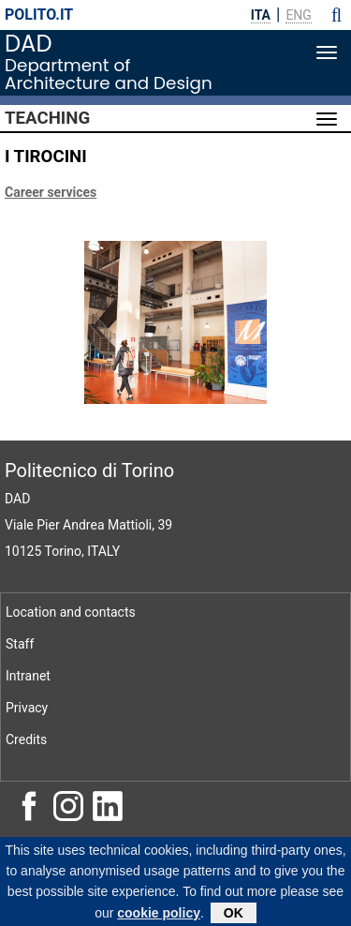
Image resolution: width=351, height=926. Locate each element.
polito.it (39, 14)
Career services (50, 192)
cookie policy (158, 914)
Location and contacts (71, 612)
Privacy (27, 707)
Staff (20, 643)
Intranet (28, 675)
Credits (26, 739)
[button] (336, 15)
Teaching (47, 118)
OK (233, 914)
